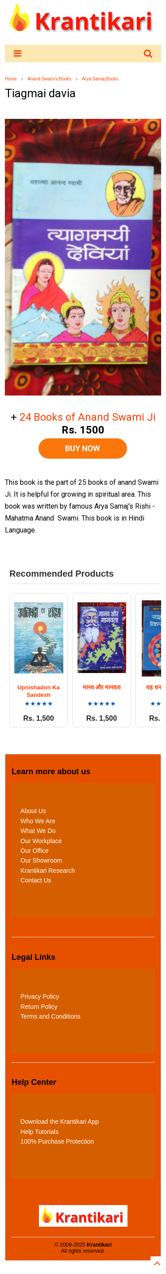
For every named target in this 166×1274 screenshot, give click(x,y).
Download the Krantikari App (59, 1121)
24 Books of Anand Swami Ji (87, 417)
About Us (33, 810)
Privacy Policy (39, 996)
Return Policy (38, 1006)
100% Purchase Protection (57, 1141)
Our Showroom (41, 860)
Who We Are (37, 821)
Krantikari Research (47, 870)
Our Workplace (41, 840)
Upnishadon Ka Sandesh (39, 691)
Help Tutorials (39, 1131)
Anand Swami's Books (49, 78)
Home (11, 78)
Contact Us (35, 880)
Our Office (34, 850)
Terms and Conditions (50, 1016)
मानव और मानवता (101, 687)
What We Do (37, 830)
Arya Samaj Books (100, 78)
